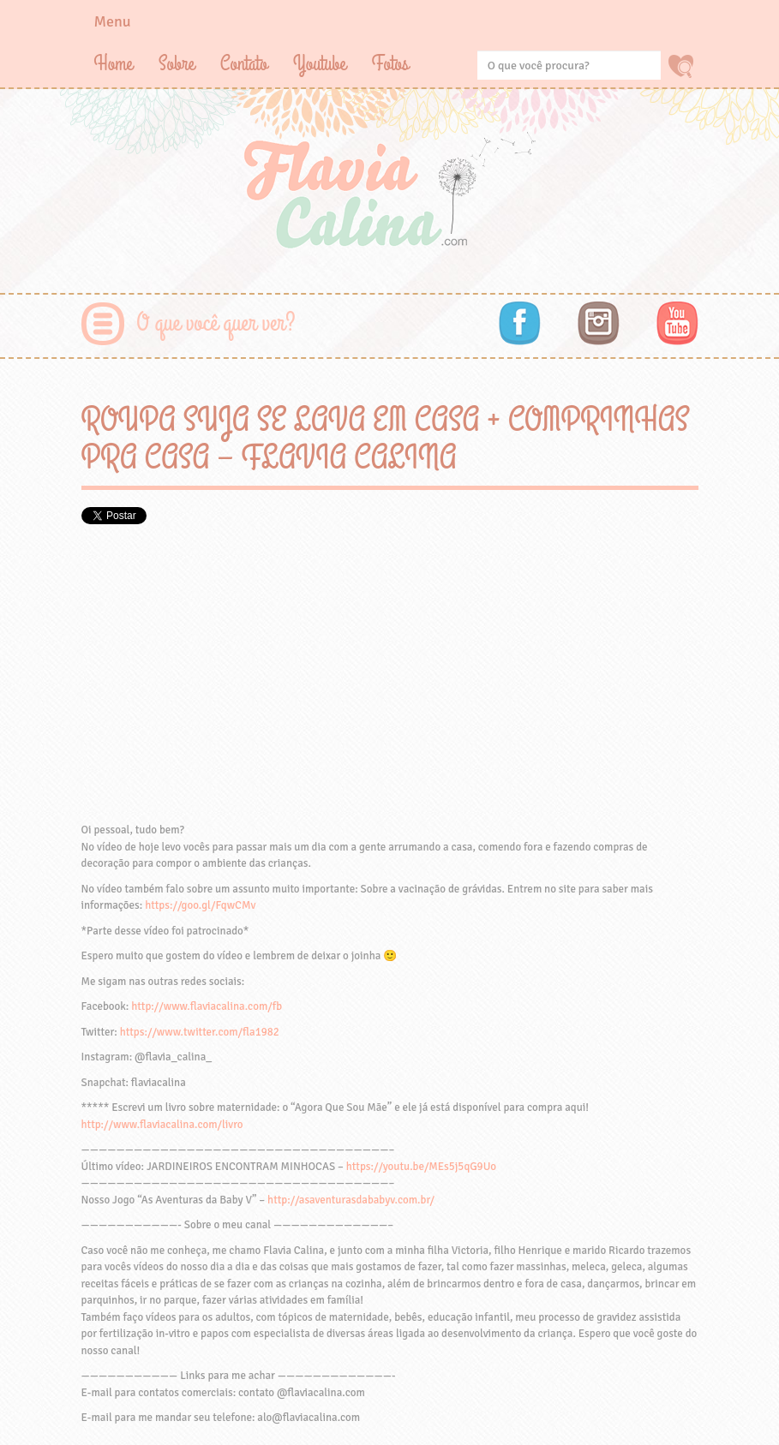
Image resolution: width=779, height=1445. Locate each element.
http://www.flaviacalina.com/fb (206, 1006)
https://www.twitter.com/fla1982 (199, 1032)
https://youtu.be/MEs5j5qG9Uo (421, 1166)
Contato (243, 64)
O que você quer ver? (216, 323)
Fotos (390, 64)
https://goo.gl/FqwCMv (200, 905)
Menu (112, 21)
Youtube (319, 64)
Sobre (177, 64)
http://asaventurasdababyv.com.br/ (350, 1200)
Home (113, 64)
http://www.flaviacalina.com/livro (162, 1125)
